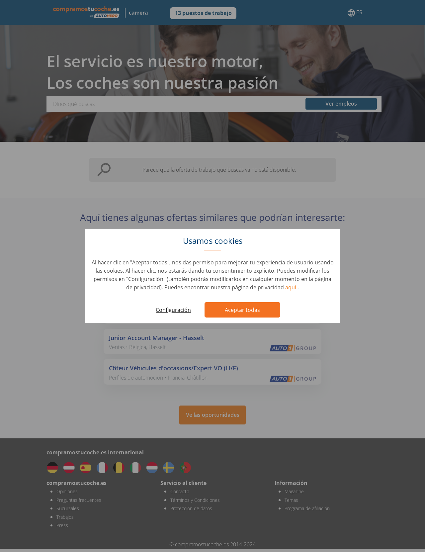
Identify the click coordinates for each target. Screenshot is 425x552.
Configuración (173, 310)
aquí (291, 287)
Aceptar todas (242, 310)
